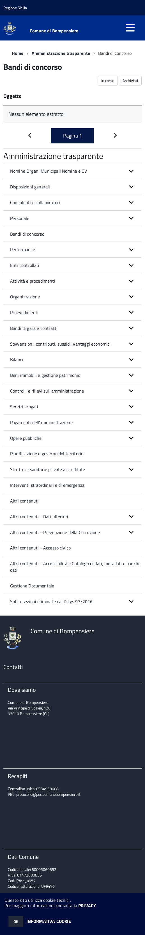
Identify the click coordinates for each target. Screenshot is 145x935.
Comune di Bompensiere (54, 30)
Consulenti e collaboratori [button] (35, 202)
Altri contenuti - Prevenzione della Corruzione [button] (55, 532)
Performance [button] (22, 249)
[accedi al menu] (130, 27)
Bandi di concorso (27, 234)
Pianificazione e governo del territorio (46, 453)
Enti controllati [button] (25, 265)
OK (15, 921)
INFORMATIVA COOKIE (48, 921)
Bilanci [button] (16, 359)
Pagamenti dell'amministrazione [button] (41, 422)
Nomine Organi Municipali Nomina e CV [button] (48, 171)
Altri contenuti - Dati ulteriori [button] (39, 516)
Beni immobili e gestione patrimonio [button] (45, 375)
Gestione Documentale (32, 585)
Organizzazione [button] (25, 296)
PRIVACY (87, 905)
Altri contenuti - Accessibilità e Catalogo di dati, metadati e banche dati (75, 566)
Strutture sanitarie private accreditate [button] (47, 469)
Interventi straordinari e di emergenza (47, 485)
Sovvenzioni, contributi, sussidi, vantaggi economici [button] (60, 344)
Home (18, 53)
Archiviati (130, 81)
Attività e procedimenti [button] (32, 281)
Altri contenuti (24, 500)
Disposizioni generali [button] (30, 186)
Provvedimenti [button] (24, 312)
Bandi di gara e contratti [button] (33, 328)
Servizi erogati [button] (24, 406)
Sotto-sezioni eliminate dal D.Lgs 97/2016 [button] (51, 601)
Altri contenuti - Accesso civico (40, 547)
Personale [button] (19, 218)
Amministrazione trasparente (61, 53)
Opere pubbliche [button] (26, 438)
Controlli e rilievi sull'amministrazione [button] (47, 390)
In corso (107, 81)
